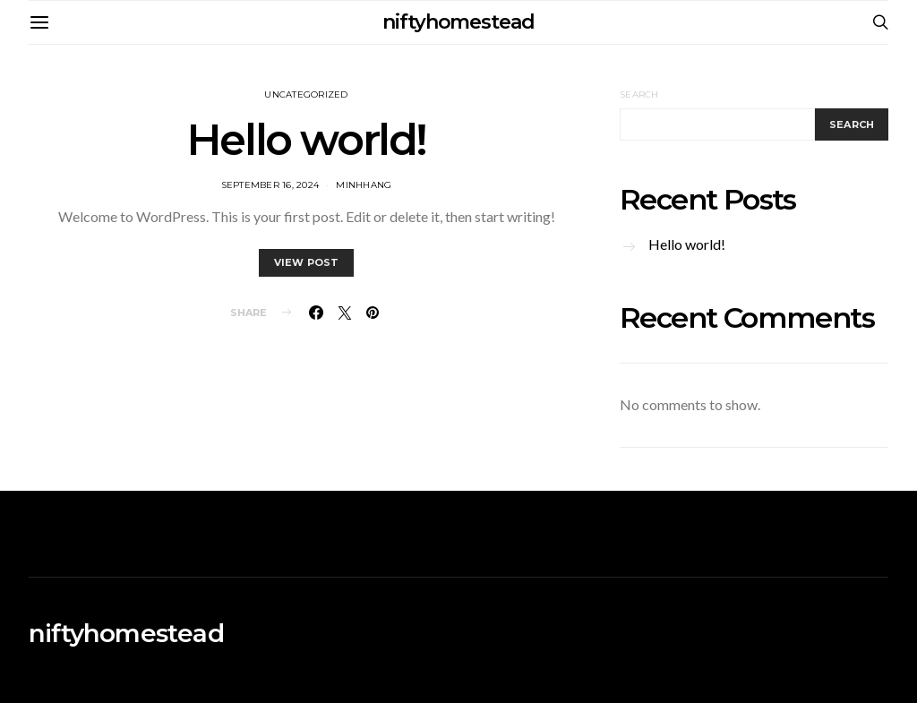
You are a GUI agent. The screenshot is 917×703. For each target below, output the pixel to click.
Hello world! (306, 140)
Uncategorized (305, 94)
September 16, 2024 (270, 185)
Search (639, 94)
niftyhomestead (458, 22)
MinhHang (363, 185)
